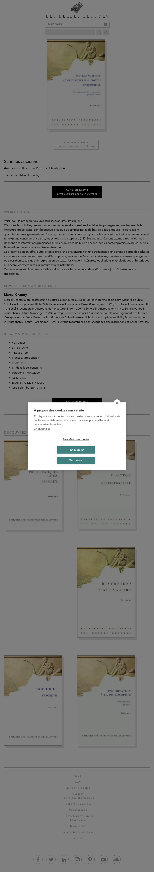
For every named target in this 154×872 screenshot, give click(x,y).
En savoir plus (42, 428)
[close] (117, 402)
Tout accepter (76, 450)
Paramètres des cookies (76, 439)
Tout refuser (76, 460)
